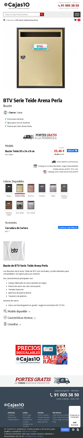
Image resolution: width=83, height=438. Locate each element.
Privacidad (26, 417)
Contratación (27, 419)
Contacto (11, 415)
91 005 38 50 (70, 5)
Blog (54, 422)
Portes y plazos (43, 419)
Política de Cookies (29, 431)
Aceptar (65, 430)
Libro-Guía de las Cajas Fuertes (64, 417)
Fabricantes (12, 417)
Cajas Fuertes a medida (61, 415)
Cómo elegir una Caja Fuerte (63, 419)
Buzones (11, 20)
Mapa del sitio (43, 422)
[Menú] (78, 407)
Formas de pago (43, 417)
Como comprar (43, 415)
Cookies (26, 422)
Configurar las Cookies (28, 425)
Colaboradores (13, 419)
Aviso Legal (27, 415)
